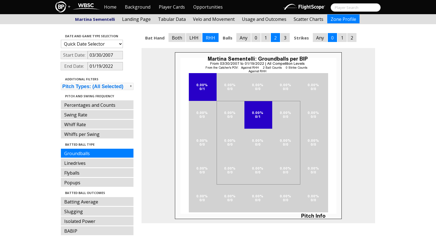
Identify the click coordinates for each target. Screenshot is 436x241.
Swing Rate (75, 115)
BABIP (70, 231)
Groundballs (77, 153)
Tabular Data (172, 19)
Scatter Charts (308, 19)
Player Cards (172, 7)
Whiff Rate (75, 124)
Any (243, 38)
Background (137, 7)
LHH (194, 38)
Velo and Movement (214, 19)
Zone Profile (343, 19)
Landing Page (136, 19)
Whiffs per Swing (82, 134)
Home (110, 7)
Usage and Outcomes (264, 19)
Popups (72, 183)
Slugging (73, 211)
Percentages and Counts (89, 105)
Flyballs (72, 173)
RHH (210, 38)
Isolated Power (79, 221)
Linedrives (75, 163)
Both (177, 38)
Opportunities (208, 7)
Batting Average (81, 202)
